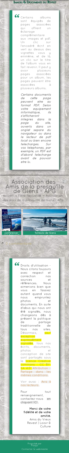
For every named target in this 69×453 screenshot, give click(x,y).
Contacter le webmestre (35, 449)
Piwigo (34, 446)
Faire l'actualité (29, 196)
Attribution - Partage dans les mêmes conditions (36, 372)
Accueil (8, 196)
